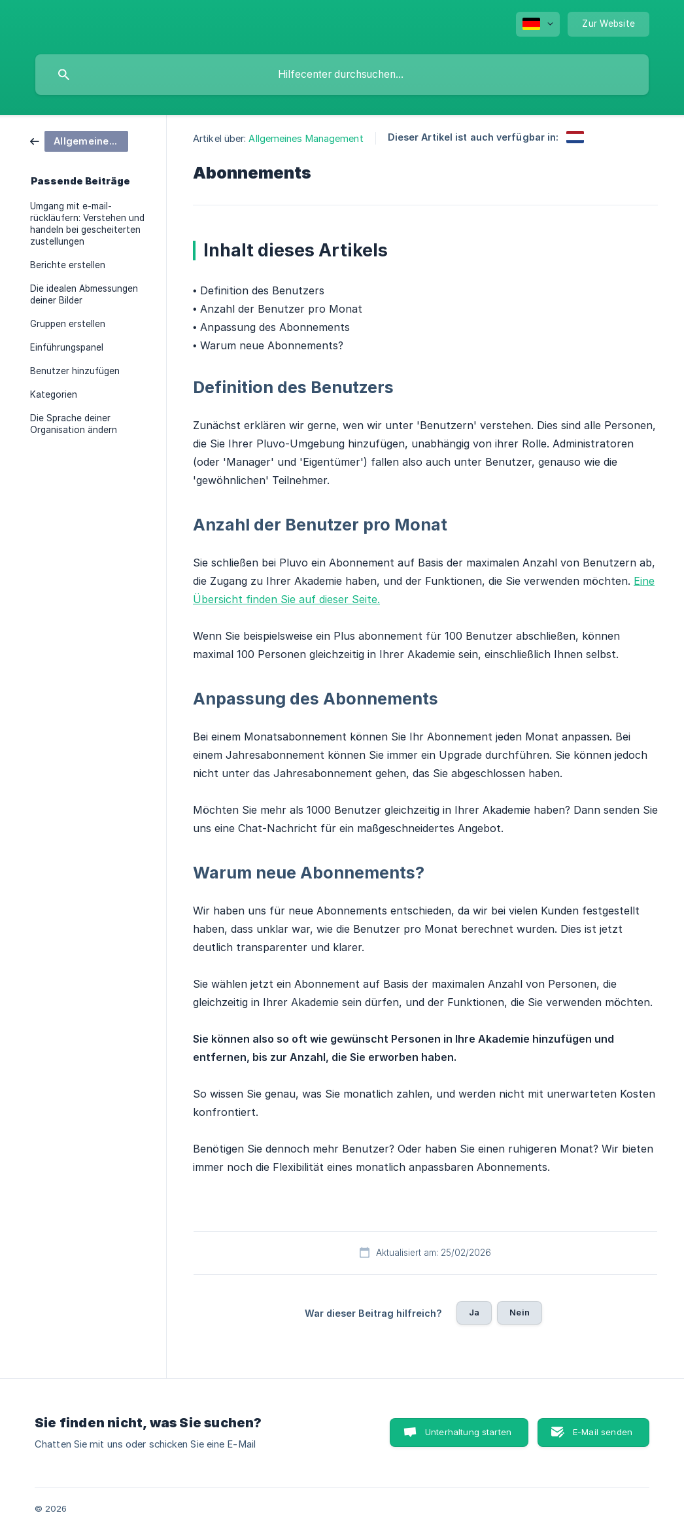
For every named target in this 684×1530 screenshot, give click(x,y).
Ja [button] (474, 1312)
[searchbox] (342, 74)
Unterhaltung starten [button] (468, 1432)
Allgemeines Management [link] (305, 138)
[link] (79, 140)
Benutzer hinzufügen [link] (75, 371)
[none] (538, 24)
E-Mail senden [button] (602, 1432)
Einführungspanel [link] (66, 347)
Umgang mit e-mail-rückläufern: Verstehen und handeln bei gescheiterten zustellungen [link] (87, 224)
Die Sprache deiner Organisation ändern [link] (73, 424)
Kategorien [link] (53, 394)
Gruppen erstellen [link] (67, 324)
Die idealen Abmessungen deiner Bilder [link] (84, 294)
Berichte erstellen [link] (67, 265)
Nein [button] (519, 1312)
